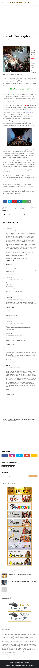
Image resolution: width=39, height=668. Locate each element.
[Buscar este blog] (15, 476)
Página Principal (6, 32)
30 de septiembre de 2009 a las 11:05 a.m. (14, 279)
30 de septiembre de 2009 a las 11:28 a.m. (14, 299)
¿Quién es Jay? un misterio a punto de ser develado (22, 581)
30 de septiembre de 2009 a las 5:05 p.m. (14, 349)
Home (11, 662)
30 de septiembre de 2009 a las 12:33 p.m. (14, 312)
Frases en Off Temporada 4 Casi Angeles (19, 574)
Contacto (27, 662)
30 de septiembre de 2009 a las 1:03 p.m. (14, 335)
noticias (12, 32)
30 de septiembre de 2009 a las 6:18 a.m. (14, 266)
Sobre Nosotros (19, 662)
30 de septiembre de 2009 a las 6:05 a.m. (14, 230)
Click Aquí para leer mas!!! (19, 89)
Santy (5, 43)
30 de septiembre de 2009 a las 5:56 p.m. (14, 367)
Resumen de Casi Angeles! (15, 588)
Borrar (13, 260)
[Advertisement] (19, 18)
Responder (9, 260)
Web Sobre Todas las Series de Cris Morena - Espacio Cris (19, 665)
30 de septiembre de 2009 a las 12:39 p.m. (14, 323)
